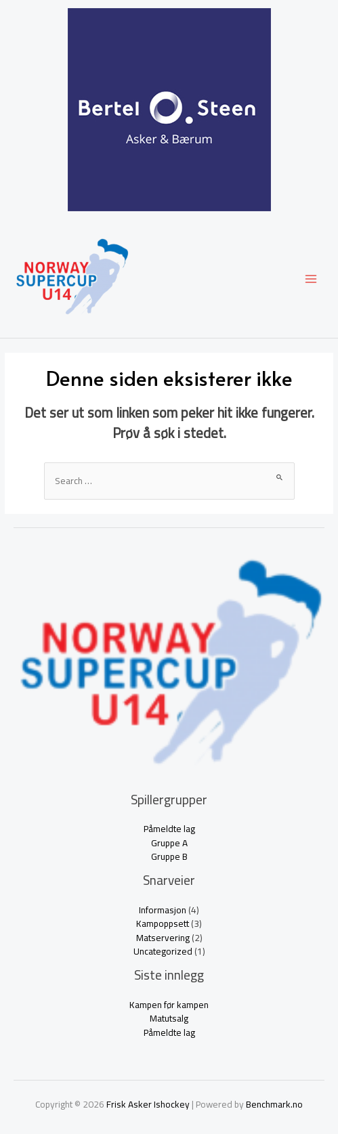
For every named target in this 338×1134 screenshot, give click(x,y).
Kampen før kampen (169, 1004)
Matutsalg (169, 1018)
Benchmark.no (274, 1104)
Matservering (163, 937)
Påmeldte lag (169, 828)
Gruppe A (169, 843)
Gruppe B (169, 856)
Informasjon (162, 910)
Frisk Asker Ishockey (148, 1104)
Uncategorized (162, 951)
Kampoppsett (162, 923)
